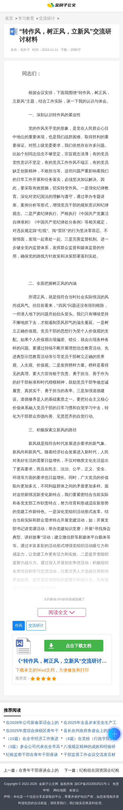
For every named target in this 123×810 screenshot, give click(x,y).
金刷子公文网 (48, 784)
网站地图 (59, 790)
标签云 (74, 790)
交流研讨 (47, 18)
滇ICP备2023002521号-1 (92, 784)
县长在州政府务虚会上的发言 (90, 730)
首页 (9, 18)
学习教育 (26, 18)
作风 (18, 626)
